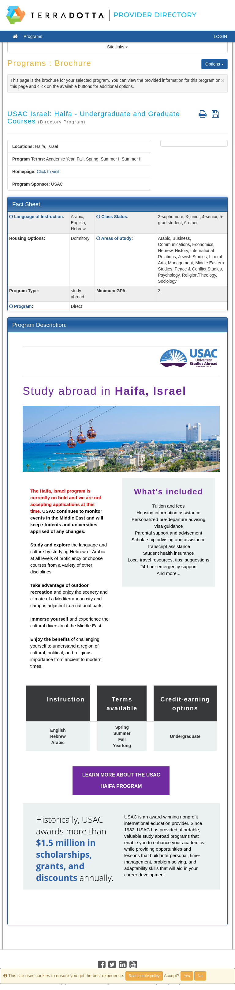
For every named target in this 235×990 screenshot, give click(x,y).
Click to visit (48, 171)
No (200, 976)
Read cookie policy (144, 976)
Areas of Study (116, 238)
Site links (117, 46)
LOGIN (220, 36)
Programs (33, 36)
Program (23, 306)
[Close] (223, 80)
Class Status (114, 216)
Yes (187, 976)
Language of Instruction (38, 216)
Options (214, 64)
